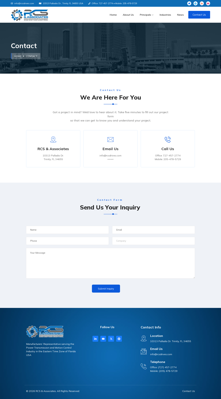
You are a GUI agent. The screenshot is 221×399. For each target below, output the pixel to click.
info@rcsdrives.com (22, 3)
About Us (128, 14)
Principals (145, 14)
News (180, 14)
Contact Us (199, 14)
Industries (165, 14)
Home (113, 14)
